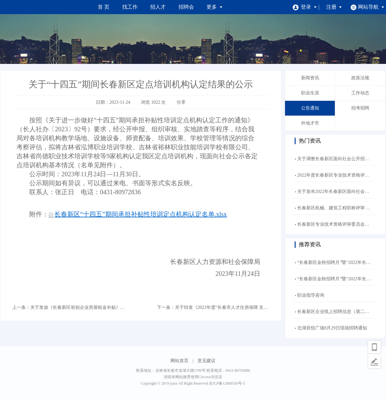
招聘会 (186, 7)
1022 (155, 102)
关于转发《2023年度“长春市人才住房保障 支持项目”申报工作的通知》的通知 (252, 307)
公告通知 (310, 108)
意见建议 (207, 360)
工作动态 (360, 93)
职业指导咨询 (310, 295)
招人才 (158, 7)
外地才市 (310, 123)
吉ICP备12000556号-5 (227, 383)
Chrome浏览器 (210, 377)
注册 (334, 7)
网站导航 (367, 7)
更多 (215, 7)
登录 (305, 7)
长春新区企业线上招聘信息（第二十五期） (340, 311)
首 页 (103, 7)
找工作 (130, 7)
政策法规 (360, 77)
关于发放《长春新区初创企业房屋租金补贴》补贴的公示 (86, 307)
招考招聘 (360, 108)
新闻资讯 (310, 77)
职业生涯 (310, 93)
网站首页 (179, 360)
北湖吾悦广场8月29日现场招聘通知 (332, 328)
